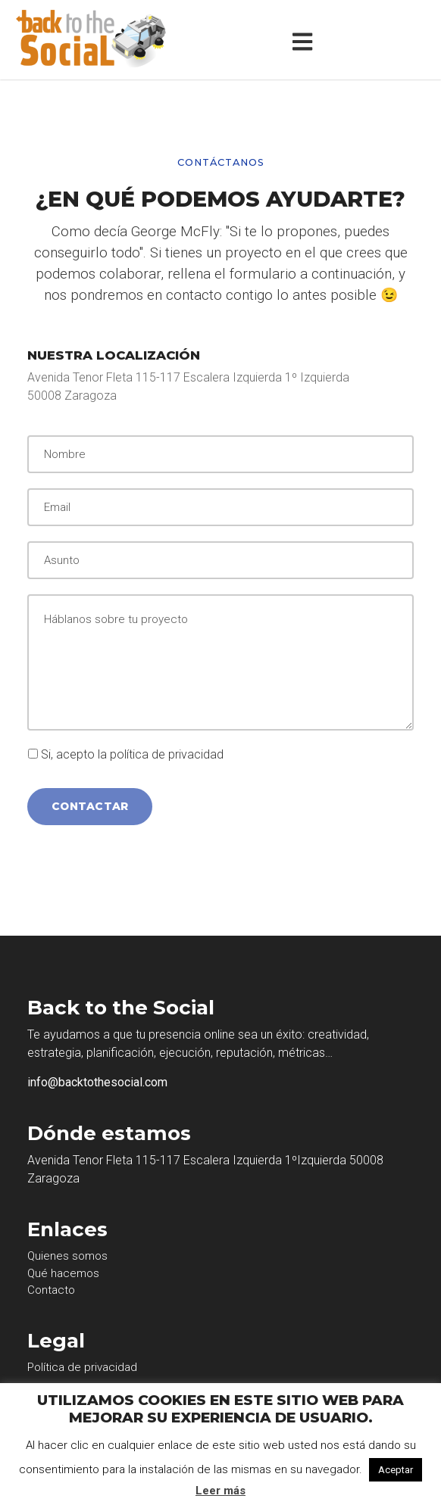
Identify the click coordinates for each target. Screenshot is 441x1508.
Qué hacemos (63, 1273)
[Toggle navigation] (306, 40)
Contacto (51, 1290)
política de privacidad (167, 754)
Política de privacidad (82, 1367)
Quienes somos (67, 1256)
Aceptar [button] (395, 1469)
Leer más (220, 1490)
